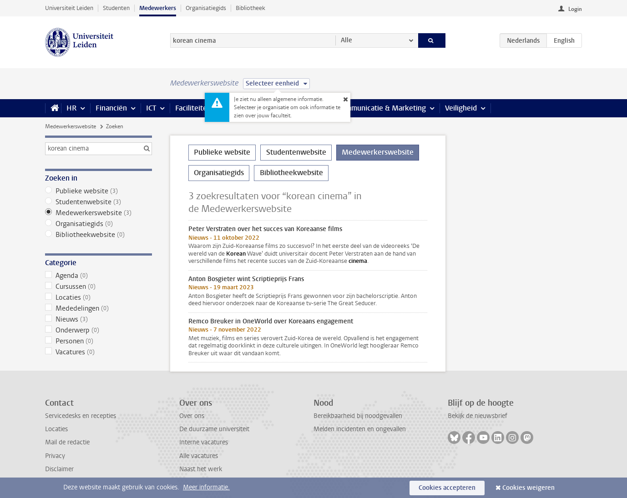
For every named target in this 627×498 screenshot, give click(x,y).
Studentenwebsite (98, 202)
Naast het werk (200, 469)
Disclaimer (59, 469)
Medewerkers (157, 8)
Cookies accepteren (447, 487)
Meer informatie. (206, 487)
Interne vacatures (203, 442)
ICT (151, 108)
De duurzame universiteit (214, 429)
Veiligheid (461, 108)
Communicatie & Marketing (381, 108)
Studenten (116, 8)
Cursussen (98, 287)
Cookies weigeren (528, 487)
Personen (98, 341)
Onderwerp (98, 330)
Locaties (98, 297)
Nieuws (98, 319)
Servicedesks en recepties (80, 416)
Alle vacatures (198, 456)
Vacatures (98, 352)
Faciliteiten (193, 108)
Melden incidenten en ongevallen (360, 429)
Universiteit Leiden (69, 8)
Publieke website (98, 191)
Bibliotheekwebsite (98, 235)
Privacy (55, 456)
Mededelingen (98, 308)
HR (71, 108)
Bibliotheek (250, 8)
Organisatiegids (206, 8)
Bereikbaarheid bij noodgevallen (358, 416)
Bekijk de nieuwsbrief (477, 416)
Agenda (98, 276)
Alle (346, 40)
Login (575, 9)
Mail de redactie (67, 442)
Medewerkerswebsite (70, 126)
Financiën (111, 108)
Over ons (191, 416)
